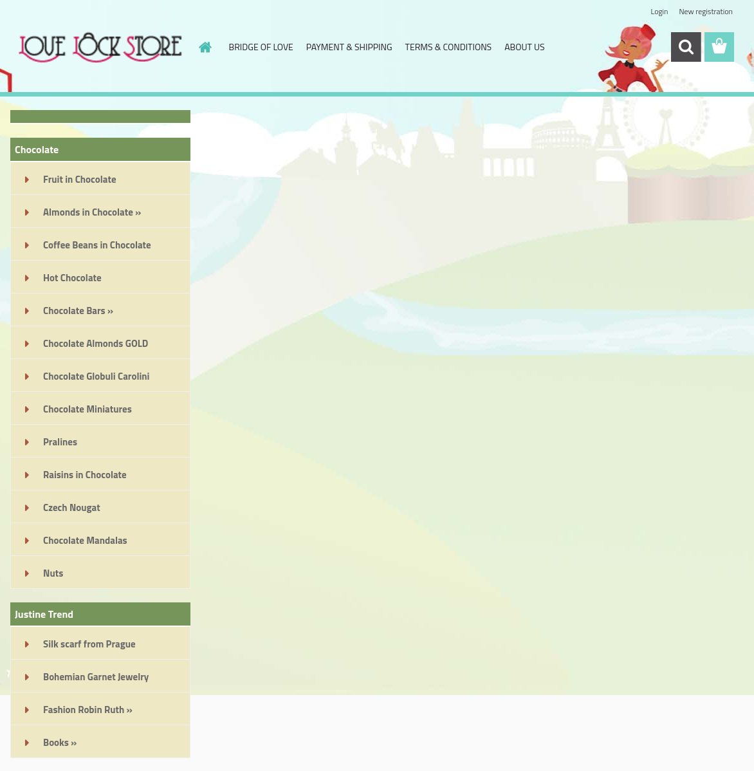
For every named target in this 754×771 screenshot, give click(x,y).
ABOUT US (524, 46)
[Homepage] (204, 47)
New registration (706, 11)
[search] (686, 47)
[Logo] (98, 47)
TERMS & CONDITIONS (448, 46)
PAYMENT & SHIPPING (349, 46)
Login (659, 11)
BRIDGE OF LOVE (261, 46)
